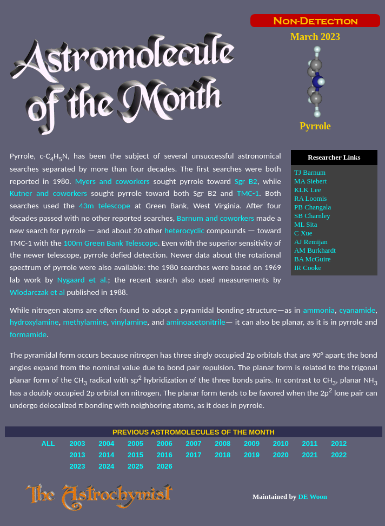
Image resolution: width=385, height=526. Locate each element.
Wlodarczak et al (37, 292)
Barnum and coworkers (215, 218)
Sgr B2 (246, 181)
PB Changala (312, 207)
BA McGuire (312, 259)
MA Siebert (310, 181)
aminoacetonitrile (196, 322)
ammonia (318, 310)
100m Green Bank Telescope (110, 243)
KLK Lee (307, 190)
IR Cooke (307, 268)
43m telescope (104, 206)
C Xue (303, 233)
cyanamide (357, 310)
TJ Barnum (310, 172)
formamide (28, 334)
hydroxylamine (34, 322)
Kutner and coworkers (48, 193)
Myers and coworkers (112, 181)
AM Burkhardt (315, 250)
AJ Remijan (311, 242)
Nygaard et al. (82, 280)
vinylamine (129, 322)
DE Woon (312, 496)
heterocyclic (184, 230)
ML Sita (305, 224)
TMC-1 (248, 193)
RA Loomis (310, 198)
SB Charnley (312, 216)
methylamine (85, 322)
